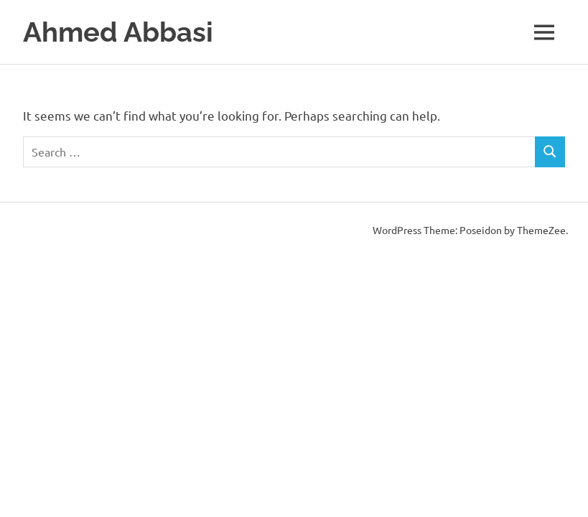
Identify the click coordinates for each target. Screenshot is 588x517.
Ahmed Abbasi (118, 32)
